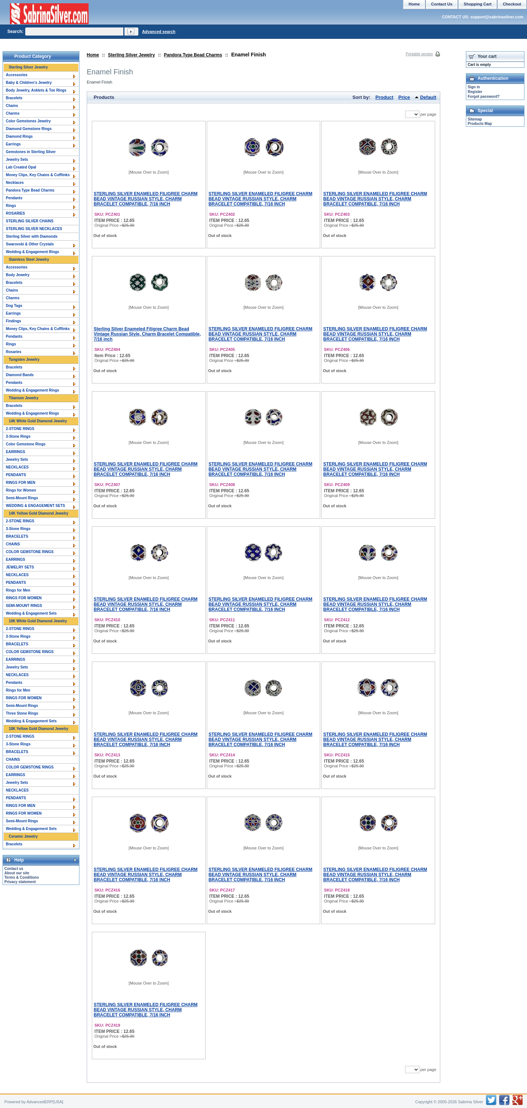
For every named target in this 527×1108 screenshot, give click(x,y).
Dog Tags (14, 306)
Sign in (474, 87)
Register (475, 92)
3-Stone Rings (18, 436)
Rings (11, 206)
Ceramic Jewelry (23, 836)
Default (428, 97)
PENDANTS (16, 475)
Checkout (512, 4)
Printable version (419, 54)
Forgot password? (484, 97)
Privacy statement (20, 882)
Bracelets (14, 98)
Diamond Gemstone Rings (29, 129)
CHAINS (13, 544)
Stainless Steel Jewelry (29, 259)
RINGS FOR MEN (20, 483)
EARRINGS (15, 452)
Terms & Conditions (21, 877)
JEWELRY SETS (20, 567)
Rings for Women (21, 490)
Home (93, 55)
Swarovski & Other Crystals (30, 244)
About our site (16, 873)
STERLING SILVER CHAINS (29, 221)
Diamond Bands (20, 375)
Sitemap (475, 119)
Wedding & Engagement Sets (31, 613)
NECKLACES (17, 467)
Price (404, 97)
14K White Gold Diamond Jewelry (38, 421)
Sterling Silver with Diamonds (31, 236)
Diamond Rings (19, 136)
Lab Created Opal (21, 167)
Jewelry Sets (17, 160)
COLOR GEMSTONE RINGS (29, 552)
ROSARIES (15, 213)
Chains (12, 106)
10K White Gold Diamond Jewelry (38, 621)
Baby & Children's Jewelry (29, 83)
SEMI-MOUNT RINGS (24, 606)
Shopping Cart (478, 4)
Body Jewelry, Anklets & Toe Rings (36, 90)
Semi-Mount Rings (22, 498)
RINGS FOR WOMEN (24, 598)
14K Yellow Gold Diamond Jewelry (38, 513)
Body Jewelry (17, 275)
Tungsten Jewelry (24, 359)
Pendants (14, 198)
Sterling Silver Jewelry (131, 55)
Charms (12, 113)
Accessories (16, 75)
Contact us (13, 869)
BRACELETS (17, 536)
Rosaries (13, 352)
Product (384, 97)
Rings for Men (18, 590)
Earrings (13, 144)
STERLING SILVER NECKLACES (34, 229)
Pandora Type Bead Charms (193, 55)
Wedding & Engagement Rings (32, 252)
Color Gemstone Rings (25, 444)
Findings (13, 321)
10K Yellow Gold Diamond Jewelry (38, 729)
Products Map (480, 124)
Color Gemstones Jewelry (28, 121)
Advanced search (158, 31)
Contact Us (441, 4)
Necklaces (15, 183)
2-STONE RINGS (20, 429)
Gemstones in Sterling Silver (31, 152)
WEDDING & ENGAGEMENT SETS (35, 506)
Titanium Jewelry (23, 398)
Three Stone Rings (22, 713)
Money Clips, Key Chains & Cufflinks (38, 175)
